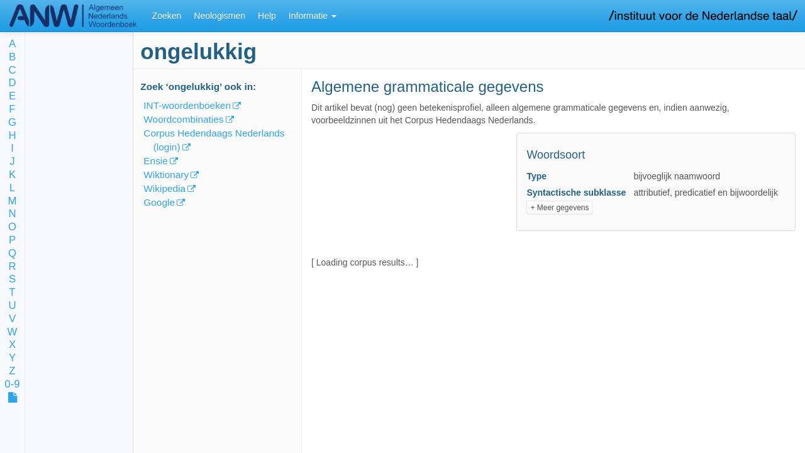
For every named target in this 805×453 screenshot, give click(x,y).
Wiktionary (166, 174)
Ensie (155, 160)
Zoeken (167, 16)
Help (267, 16)
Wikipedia (164, 188)
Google (159, 202)
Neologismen (219, 16)
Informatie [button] (312, 16)
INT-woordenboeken (187, 105)
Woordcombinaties (183, 119)
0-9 (11, 384)
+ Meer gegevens (559, 207)
